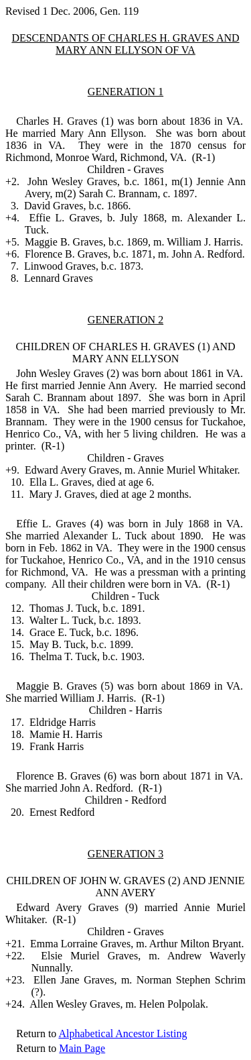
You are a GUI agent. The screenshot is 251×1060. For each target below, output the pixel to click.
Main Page (82, 1048)
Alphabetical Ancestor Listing (122, 1033)
